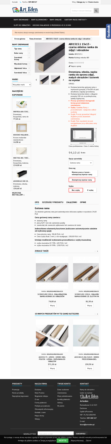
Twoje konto (64, 383)
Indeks (71, 54)
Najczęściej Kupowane (17, 93)
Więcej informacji (77, 440)
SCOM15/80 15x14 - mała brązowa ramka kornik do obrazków (52, 295)
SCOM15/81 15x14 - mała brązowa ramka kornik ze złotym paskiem (89, 295)
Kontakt (15, 2)
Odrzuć (88, 440)
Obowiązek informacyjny (44, 409)
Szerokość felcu (20, 72)
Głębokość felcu (20, 68)
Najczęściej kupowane (20, 396)
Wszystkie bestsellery (18, 194)
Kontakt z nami (40, 412)
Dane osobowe (63, 389)
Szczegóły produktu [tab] (52, 202)
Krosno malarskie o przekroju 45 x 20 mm (52, 25)
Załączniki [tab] (71, 202)
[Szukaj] (85, 10)
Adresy (60, 402)
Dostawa (38, 389)
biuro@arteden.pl (87, 424)
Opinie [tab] (83, 202)
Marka (71, 57)
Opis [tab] (37, 202)
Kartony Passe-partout (75, 20)
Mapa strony (39, 416)
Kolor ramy (18, 53)
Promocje (15, 389)
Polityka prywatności (42, 406)
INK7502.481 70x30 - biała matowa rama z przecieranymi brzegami (21, 158)
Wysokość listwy (20, 64)
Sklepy (37, 419)
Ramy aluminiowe (39, 20)
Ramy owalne (56, 20)
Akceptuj (62, 440)
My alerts (60, 406)
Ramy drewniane (21, 20)
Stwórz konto (93, 2)
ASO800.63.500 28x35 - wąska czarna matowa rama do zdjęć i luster (21, 181)
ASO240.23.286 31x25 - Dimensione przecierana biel (89, 358)
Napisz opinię (76, 66)
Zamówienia (62, 393)
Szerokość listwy (18, 58)
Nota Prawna (39, 393)
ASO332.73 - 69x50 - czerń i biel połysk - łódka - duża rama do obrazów (52, 359)
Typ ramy (18, 49)
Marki (15, 79)
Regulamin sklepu (41, 396)
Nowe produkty (18, 393)
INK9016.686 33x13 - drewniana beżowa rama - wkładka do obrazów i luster (21, 112)
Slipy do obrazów (22, 25)
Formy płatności (41, 402)
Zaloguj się (81, 2)
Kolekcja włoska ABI (81, 57)
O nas (37, 399)
